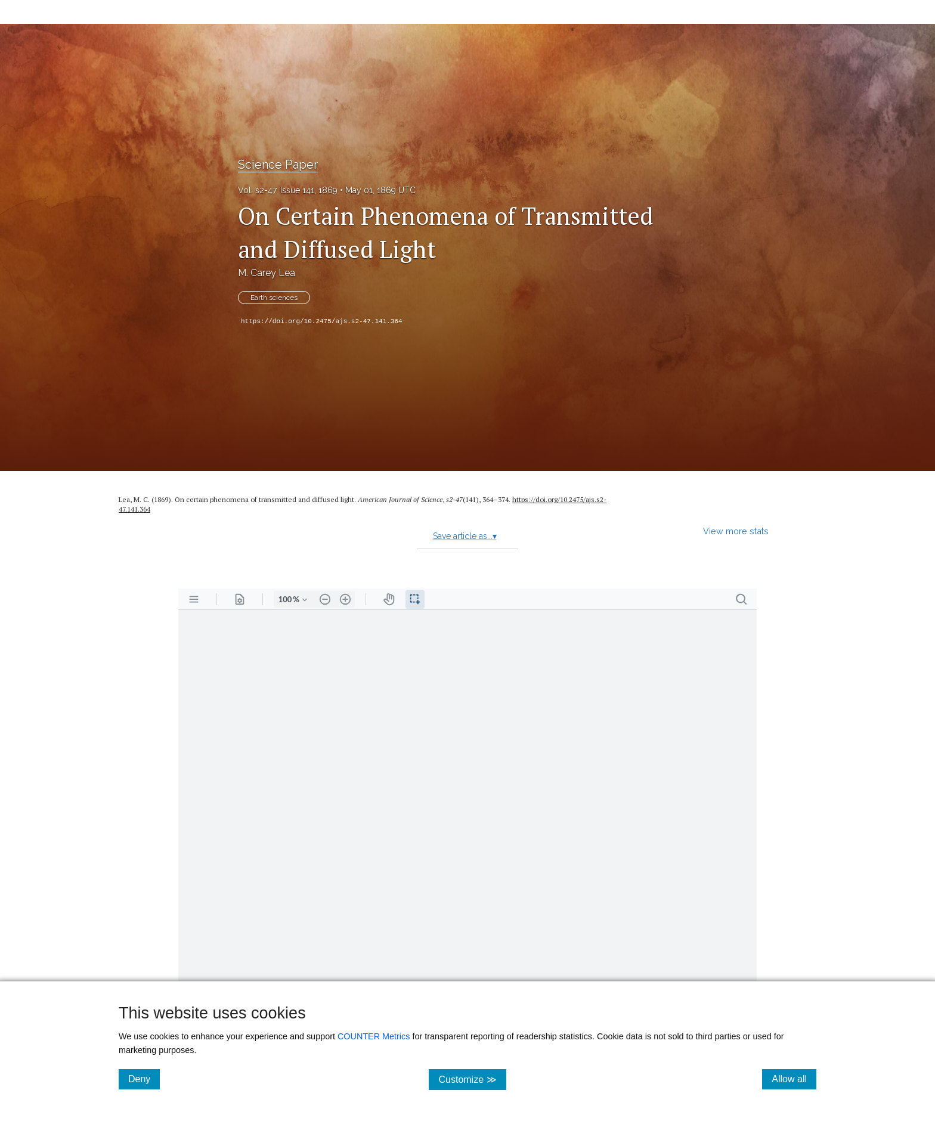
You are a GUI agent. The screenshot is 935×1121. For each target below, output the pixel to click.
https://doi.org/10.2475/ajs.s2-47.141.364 (322, 321)
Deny (144, 1078)
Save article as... (465, 536)
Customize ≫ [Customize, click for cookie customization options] (472, 1079)
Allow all (794, 1078)
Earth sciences (274, 297)
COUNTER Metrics (374, 1036)
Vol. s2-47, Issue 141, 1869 (288, 190)
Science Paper (278, 164)
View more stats (736, 531)
